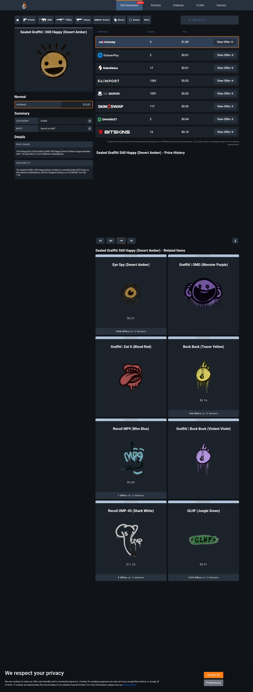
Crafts (200, 5)
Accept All (213, 675)
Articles (156, 5)
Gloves (119, 19)
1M (121, 240)
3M (110, 240)
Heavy (83, 19)
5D (131, 240)
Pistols (29, 19)
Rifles (64, 19)
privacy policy (129, 685)
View (225, 42)
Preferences (213, 682)
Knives (101, 19)
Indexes (178, 5)
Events (134, 19)
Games (221, 5)
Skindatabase (129, 5)
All (100, 240)
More (146, 20)
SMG (45, 19)
